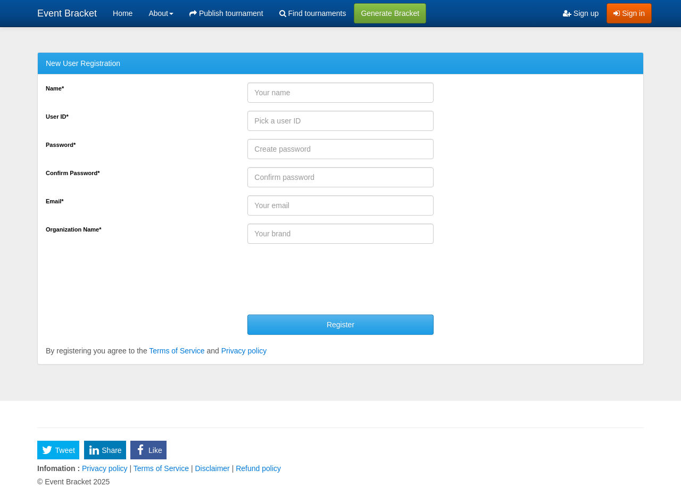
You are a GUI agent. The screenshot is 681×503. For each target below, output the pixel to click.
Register (340, 324)
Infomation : (58, 468)
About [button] (160, 13)
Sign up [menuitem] (581, 13)
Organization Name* (74, 229)
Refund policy (257, 468)
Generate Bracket (390, 13)
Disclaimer (212, 468)
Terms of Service (176, 351)
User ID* (57, 116)
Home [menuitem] (122, 13)
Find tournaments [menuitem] (312, 13)
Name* (55, 88)
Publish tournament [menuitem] (226, 13)
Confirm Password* (72, 173)
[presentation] (328, 283)
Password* (61, 145)
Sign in (629, 13)
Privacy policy (244, 351)
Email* (55, 201)
